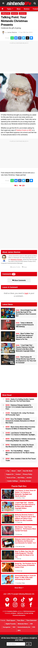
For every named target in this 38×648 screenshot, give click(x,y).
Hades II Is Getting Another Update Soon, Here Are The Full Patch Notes (20, 400)
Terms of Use (10, 478)
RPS (19, 630)
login (26, 293)
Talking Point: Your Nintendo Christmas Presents (14, 20)
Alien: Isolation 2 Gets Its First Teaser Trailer (21, 459)
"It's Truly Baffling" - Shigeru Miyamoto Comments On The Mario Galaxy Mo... (20, 452)
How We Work (27, 471)
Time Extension (31, 620)
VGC (14, 627)
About (13, 471)
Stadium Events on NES (24, 130)
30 (12, 363)
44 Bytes (13, 613)
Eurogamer (7, 627)
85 (12, 352)
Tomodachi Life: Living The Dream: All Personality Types (20, 414)
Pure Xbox (20, 620)
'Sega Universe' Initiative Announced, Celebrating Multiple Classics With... (21, 440)
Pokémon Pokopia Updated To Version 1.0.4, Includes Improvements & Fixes (19, 407)
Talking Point (5, 13)
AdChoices (20, 613)
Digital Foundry (11, 624)
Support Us (10, 474)
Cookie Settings (12, 481)
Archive (29, 478)
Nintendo (14, 13)
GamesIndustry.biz (24, 627)
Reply (24, 267)
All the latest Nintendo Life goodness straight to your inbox (19, 639)
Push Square (11, 620)
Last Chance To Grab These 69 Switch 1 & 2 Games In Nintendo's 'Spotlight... (21, 434)
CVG (33, 627)
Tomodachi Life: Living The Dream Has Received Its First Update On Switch (20, 446)
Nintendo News (23, 624)
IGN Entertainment (29, 611)
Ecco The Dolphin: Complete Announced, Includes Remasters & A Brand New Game (20, 421)
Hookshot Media (12, 611)
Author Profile (15, 267)
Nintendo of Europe (16, 259)
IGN (31, 624)
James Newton (12, 32)
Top (7, 471)
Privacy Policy (27, 474)
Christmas (23, 13)
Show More (19, 588)
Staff (19, 471)
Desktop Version (25, 481)
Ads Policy (21, 478)
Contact (18, 474)
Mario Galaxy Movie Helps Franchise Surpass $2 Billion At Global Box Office (20, 428)
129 (23, 186)
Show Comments (19, 280)
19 (12, 328)
